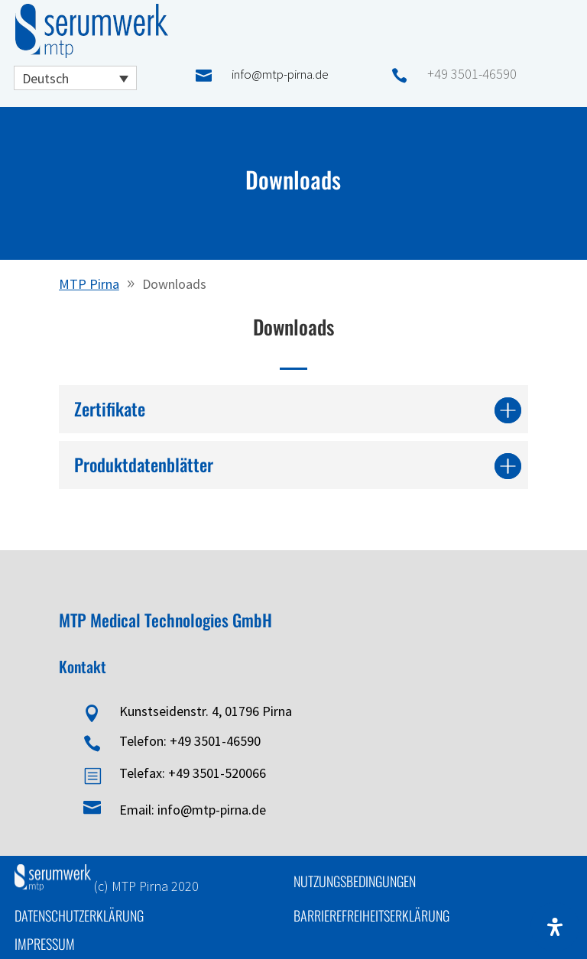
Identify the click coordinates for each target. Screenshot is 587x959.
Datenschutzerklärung (79, 915)
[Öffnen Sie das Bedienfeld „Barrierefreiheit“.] (554, 926)
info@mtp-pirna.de (280, 74)
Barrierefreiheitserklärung (371, 915)
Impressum (45, 944)
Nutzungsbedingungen (355, 881)
